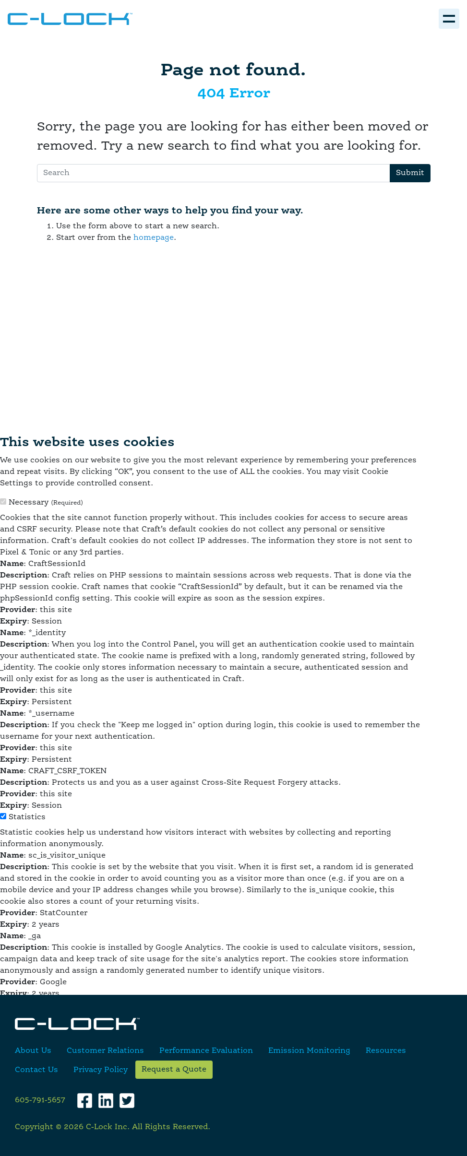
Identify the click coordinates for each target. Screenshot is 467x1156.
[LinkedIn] (105, 1100)
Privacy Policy (100, 1070)
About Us (33, 1051)
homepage (153, 238)
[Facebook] (84, 1100)
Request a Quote (174, 1069)
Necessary (46, 503)
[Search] (213, 173)
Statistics (27, 817)
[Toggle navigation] (449, 19)
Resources (386, 1051)
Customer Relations (105, 1051)
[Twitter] (127, 1100)
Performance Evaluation (206, 1051)
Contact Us (36, 1070)
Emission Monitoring (309, 1051)
